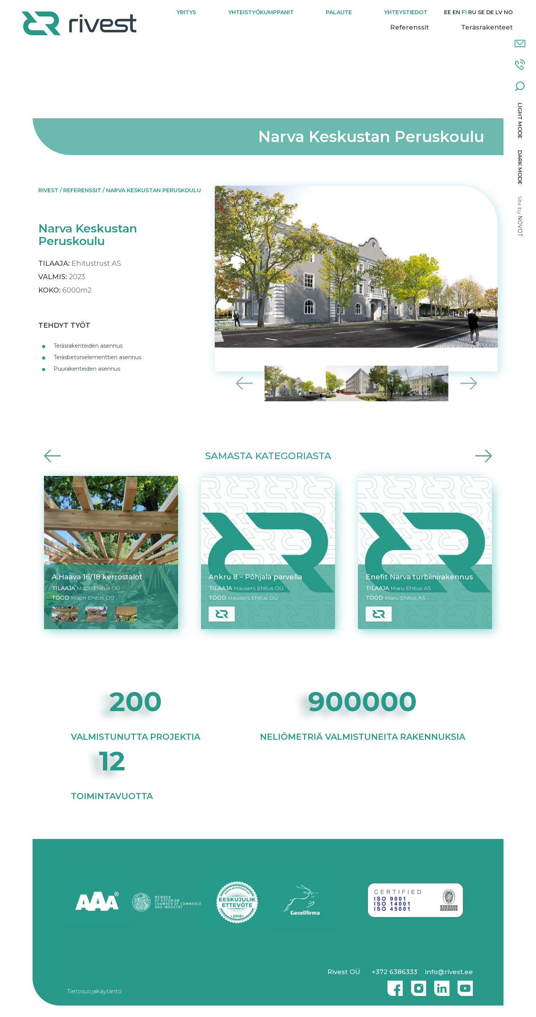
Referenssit (398, 37)
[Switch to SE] (480, 12)
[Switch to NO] (497, 22)
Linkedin (440, 985)
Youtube (465, 985)
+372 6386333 (394, 972)
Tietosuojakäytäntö (94, 991)
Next (468, 383)
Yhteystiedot (405, 12)
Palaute (338, 12)
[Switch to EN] (455, 12)
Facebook (393, 985)
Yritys (185, 12)
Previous (244, 383)
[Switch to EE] (446, 12)
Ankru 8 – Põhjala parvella (255, 576)
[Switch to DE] (489, 12)
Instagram (416, 985)
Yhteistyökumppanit (260, 12)
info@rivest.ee (449, 972)
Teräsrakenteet (476, 37)
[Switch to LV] (498, 12)
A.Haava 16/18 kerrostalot (97, 576)
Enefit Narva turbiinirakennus (419, 576)
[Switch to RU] (471, 12)
